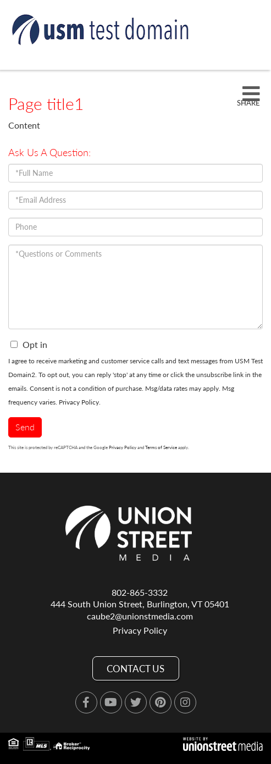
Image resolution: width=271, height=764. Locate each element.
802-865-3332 (140, 592)
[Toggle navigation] (251, 94)
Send (25, 427)
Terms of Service (161, 447)
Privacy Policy (79, 402)
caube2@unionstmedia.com (140, 616)
